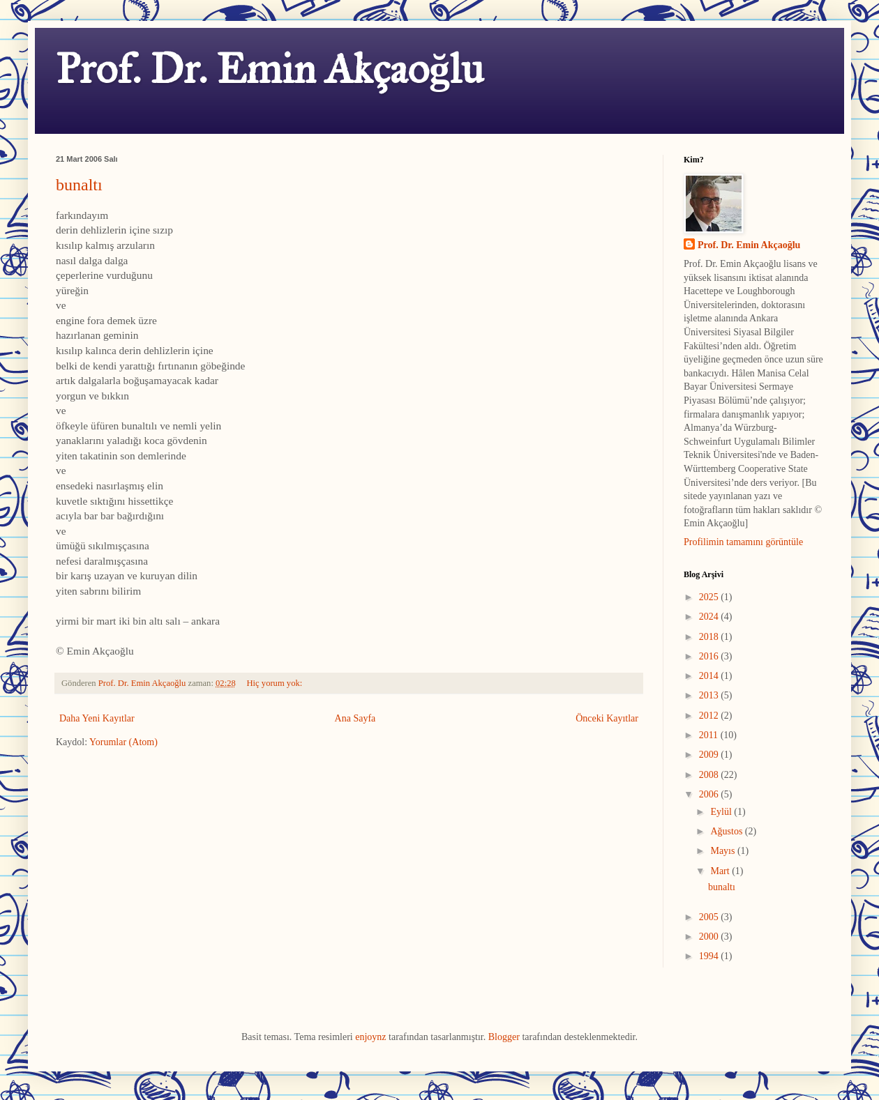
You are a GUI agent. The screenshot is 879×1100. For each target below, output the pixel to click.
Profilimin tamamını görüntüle (743, 542)
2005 (710, 917)
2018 (710, 637)
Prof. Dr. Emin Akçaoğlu (269, 68)
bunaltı (79, 185)
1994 (710, 956)
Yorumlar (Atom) (123, 742)
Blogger (504, 1037)
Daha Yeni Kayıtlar (97, 718)
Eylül (722, 812)
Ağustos (727, 831)
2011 (710, 735)
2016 (710, 656)
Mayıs (723, 851)
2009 (710, 754)
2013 (710, 695)
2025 (710, 597)
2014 (710, 676)
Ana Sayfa (355, 718)
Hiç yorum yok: (276, 683)
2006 (710, 794)
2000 (710, 936)
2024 (710, 616)
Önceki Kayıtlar (607, 718)
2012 (710, 715)
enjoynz (370, 1037)
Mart (721, 871)
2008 (710, 775)
